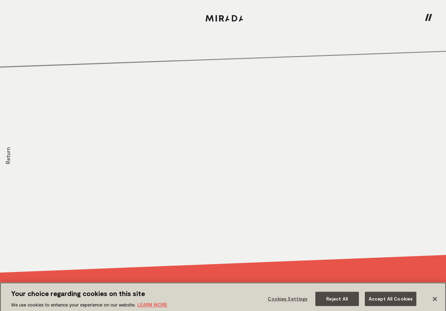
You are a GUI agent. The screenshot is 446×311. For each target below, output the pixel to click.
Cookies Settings (287, 300)
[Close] (435, 301)
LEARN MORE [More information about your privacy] (152, 307)
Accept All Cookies (391, 300)
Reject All (337, 300)
